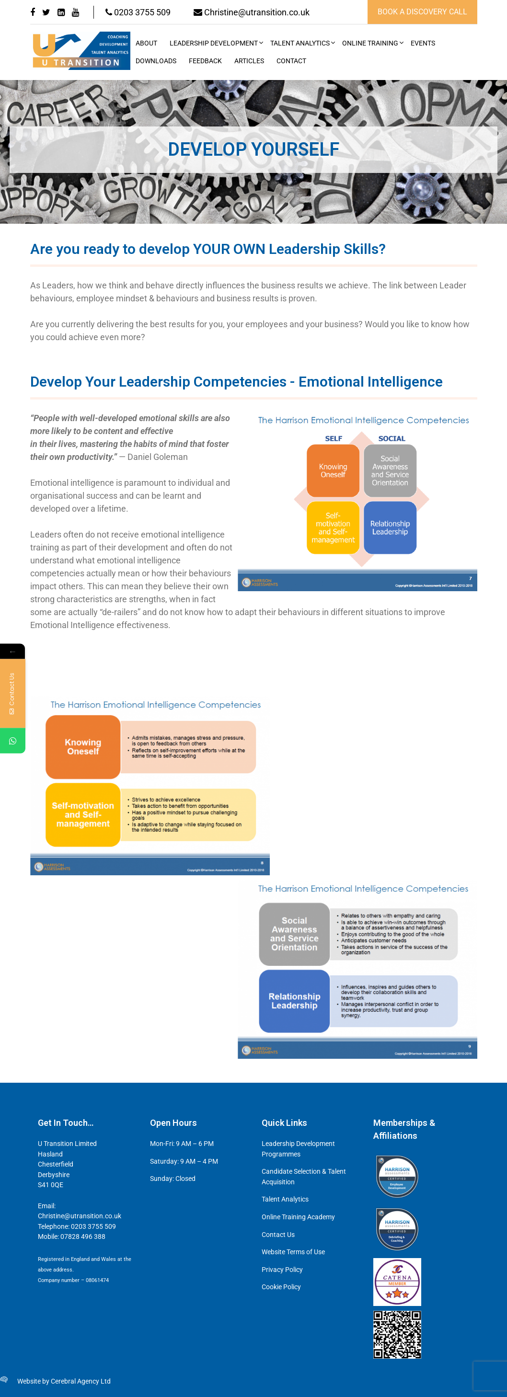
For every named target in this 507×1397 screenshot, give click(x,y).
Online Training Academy (298, 1217)
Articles (249, 61)
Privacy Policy (282, 1270)
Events (423, 43)
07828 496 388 (82, 1237)
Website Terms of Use (293, 1252)
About (146, 43)
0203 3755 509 (138, 12)
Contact (291, 61)
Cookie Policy (281, 1287)
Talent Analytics (300, 43)
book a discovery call (422, 11)
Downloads (156, 61)
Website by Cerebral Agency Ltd (64, 1381)
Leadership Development (214, 43)
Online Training (370, 43)
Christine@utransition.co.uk (253, 12)
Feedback (205, 61)
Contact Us (278, 1235)
